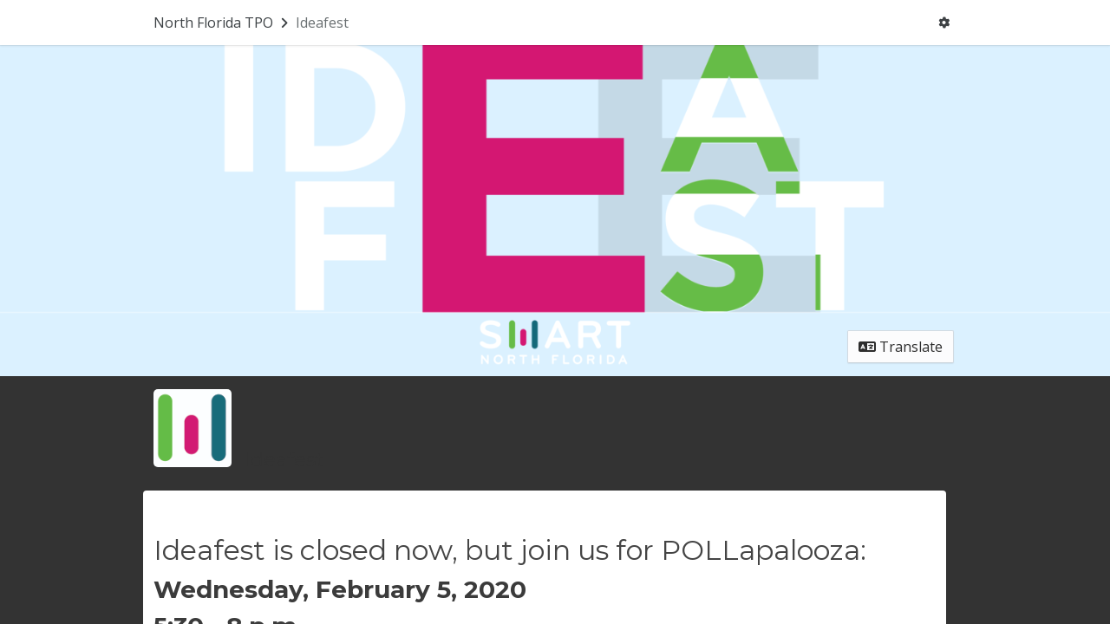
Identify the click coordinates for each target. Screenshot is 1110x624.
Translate (901, 346)
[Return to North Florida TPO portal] (222, 23)
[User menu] (944, 22)
